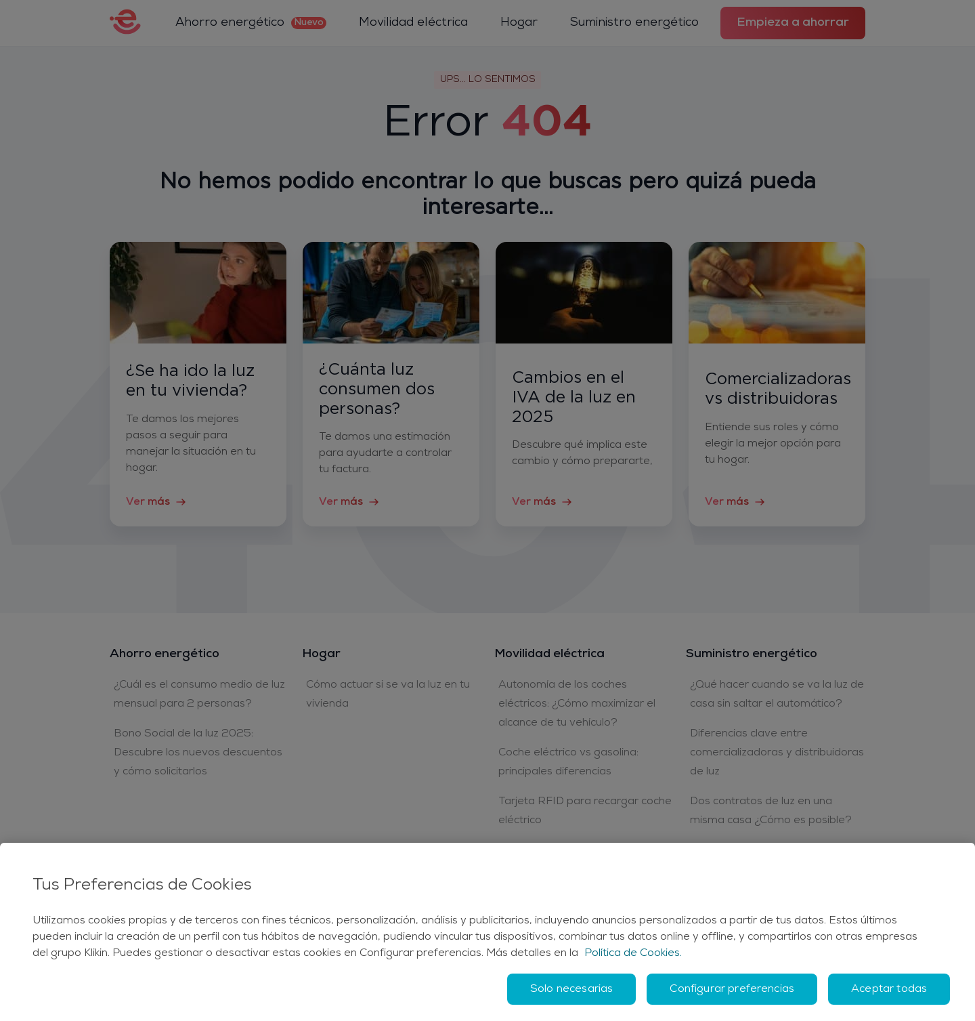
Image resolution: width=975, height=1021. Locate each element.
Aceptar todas (889, 989)
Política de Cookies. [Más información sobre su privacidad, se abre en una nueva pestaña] (633, 953)
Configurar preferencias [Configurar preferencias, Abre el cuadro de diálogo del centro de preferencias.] (732, 989)
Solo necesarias (571, 989)
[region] (487, 932)
